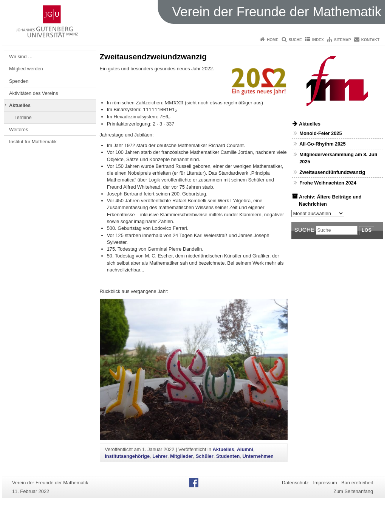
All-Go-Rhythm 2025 (322, 144)
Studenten (228, 456)
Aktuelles (20, 105)
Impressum (325, 482)
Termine (23, 117)
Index (318, 40)
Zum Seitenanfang (353, 491)
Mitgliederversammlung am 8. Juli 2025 (338, 158)
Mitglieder (181, 456)
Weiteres (18, 129)
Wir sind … (21, 56)
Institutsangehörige (127, 456)
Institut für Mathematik (33, 141)
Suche (295, 40)
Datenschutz (295, 482)
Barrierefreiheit (357, 482)
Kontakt (370, 40)
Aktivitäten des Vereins (33, 93)
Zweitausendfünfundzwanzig (332, 172)
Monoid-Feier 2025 (320, 133)
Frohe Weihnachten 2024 (327, 183)
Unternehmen (257, 456)
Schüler (205, 456)
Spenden (18, 81)
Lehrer (159, 456)
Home (272, 40)
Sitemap (342, 40)
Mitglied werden (26, 68)
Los (367, 230)
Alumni (245, 449)
